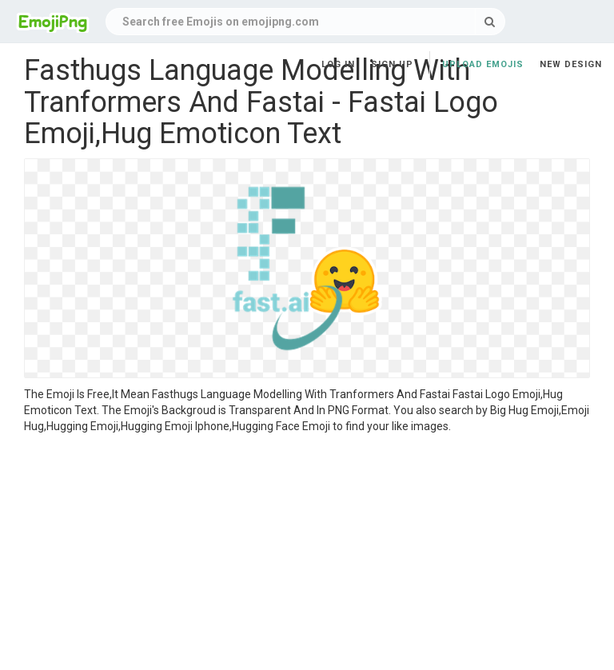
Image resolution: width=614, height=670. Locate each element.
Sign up (392, 64)
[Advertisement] (307, 554)
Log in (338, 64)
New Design (571, 64)
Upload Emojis (483, 64)
